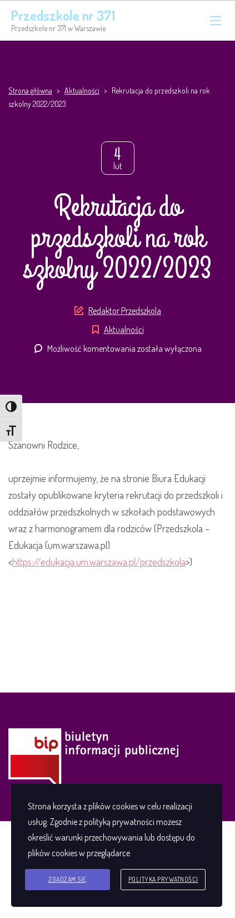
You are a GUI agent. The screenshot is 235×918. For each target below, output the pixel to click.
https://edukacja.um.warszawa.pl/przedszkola (99, 562)
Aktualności (124, 329)
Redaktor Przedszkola (124, 310)
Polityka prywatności (163, 879)
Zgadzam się (67, 879)
